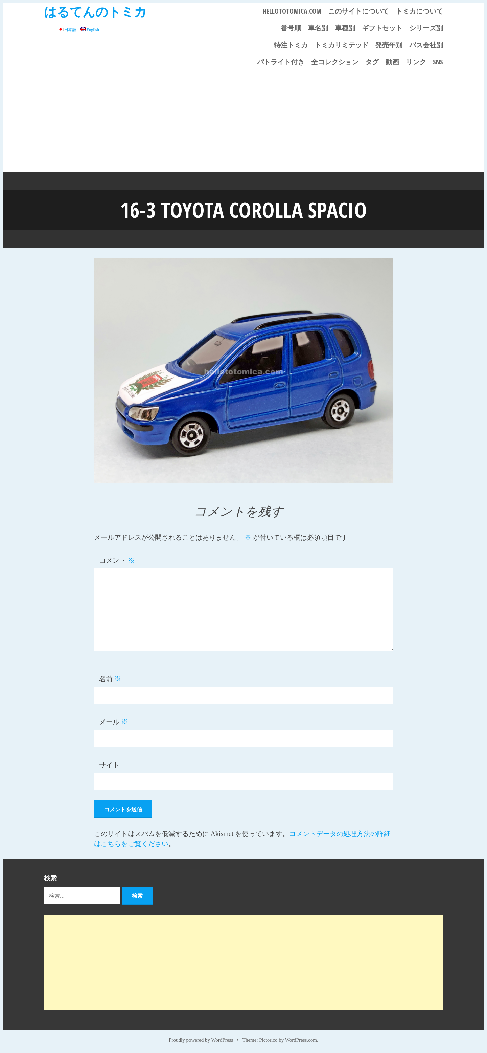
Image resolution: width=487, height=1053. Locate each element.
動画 (392, 61)
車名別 (318, 28)
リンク (416, 61)
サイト (109, 765)
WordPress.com (301, 1040)
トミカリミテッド (342, 44)
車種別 (345, 28)
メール (113, 722)
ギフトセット (382, 28)
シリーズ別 (426, 28)
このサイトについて (358, 11)
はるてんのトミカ (95, 11)
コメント (117, 560)
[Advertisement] (243, 121)
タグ (372, 61)
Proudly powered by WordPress (201, 1040)
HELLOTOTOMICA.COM (292, 11)
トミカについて (419, 11)
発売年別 (388, 44)
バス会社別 (426, 44)
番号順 (291, 28)
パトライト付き (280, 61)
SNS (438, 61)
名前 (110, 679)
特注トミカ (291, 44)
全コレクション (334, 61)
